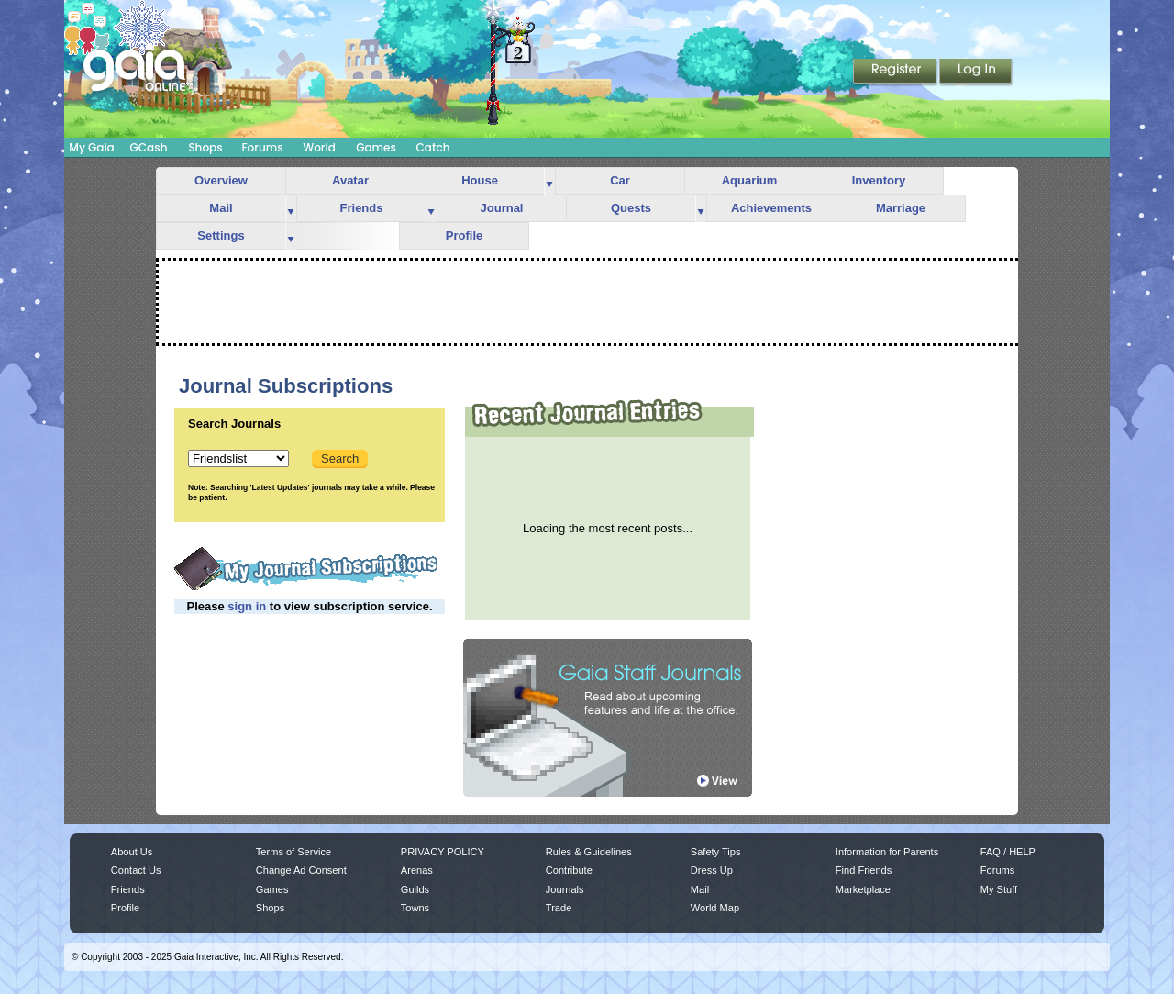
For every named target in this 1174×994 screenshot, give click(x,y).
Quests (631, 208)
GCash (149, 147)
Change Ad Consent (301, 870)
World (319, 147)
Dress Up (712, 870)
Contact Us (136, 870)
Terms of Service (293, 851)
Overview (221, 180)
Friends (361, 208)
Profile (464, 235)
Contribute (569, 870)
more (549, 181)
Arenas (417, 870)
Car (620, 180)
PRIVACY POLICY (442, 851)
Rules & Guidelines (589, 851)
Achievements (771, 208)
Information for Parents (887, 851)
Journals (565, 889)
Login (976, 72)
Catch (433, 147)
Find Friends (864, 870)
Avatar (350, 180)
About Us (131, 851)
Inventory (879, 180)
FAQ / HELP (1008, 851)
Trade (558, 907)
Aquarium (750, 180)
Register (896, 72)
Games (376, 147)
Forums (261, 147)
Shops (205, 147)
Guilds (415, 889)
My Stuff (998, 889)
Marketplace (863, 889)
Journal (502, 208)
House (479, 180)
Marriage (900, 208)
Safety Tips (716, 851)
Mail (220, 208)
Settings (220, 235)
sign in (246, 606)
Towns (415, 907)
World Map (715, 907)
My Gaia (91, 147)
